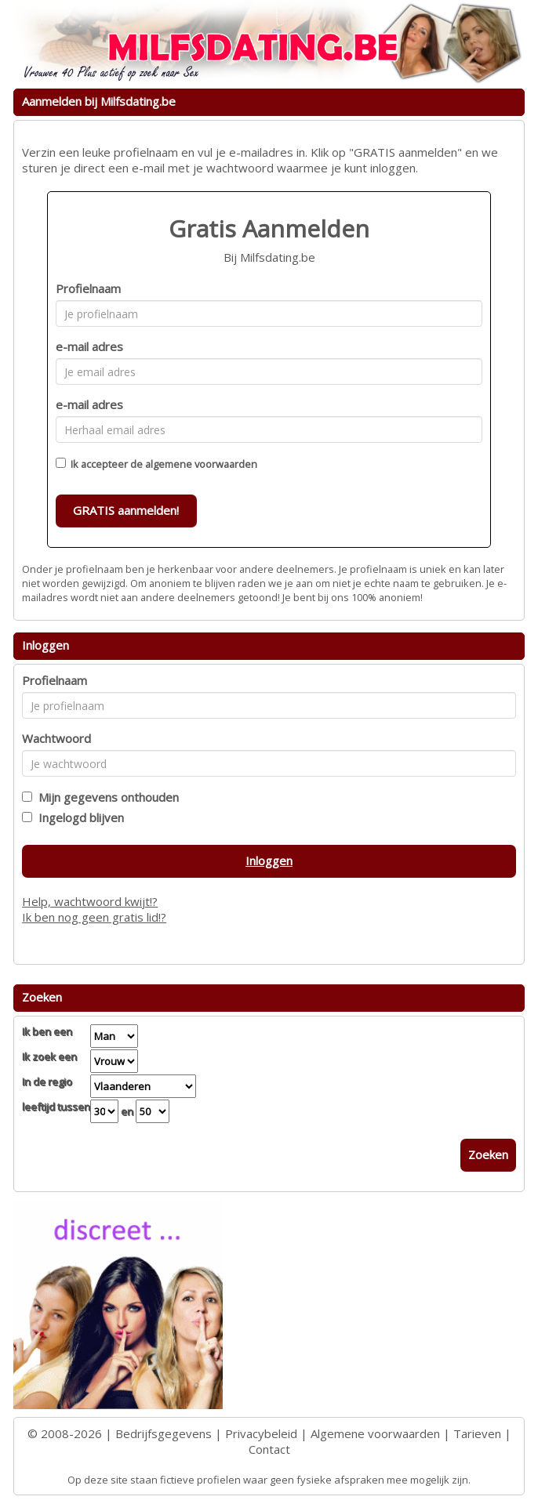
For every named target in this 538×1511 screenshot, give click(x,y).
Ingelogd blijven (78, 817)
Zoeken (488, 1154)
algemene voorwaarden (201, 464)
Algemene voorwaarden (375, 1433)
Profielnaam (88, 288)
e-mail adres (89, 346)
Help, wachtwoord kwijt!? (90, 901)
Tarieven (477, 1433)
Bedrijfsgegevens (163, 1433)
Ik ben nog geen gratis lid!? (94, 917)
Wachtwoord (56, 738)
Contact (269, 1449)
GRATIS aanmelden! (126, 510)
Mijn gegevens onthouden (105, 797)
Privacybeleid (261, 1433)
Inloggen (269, 860)
